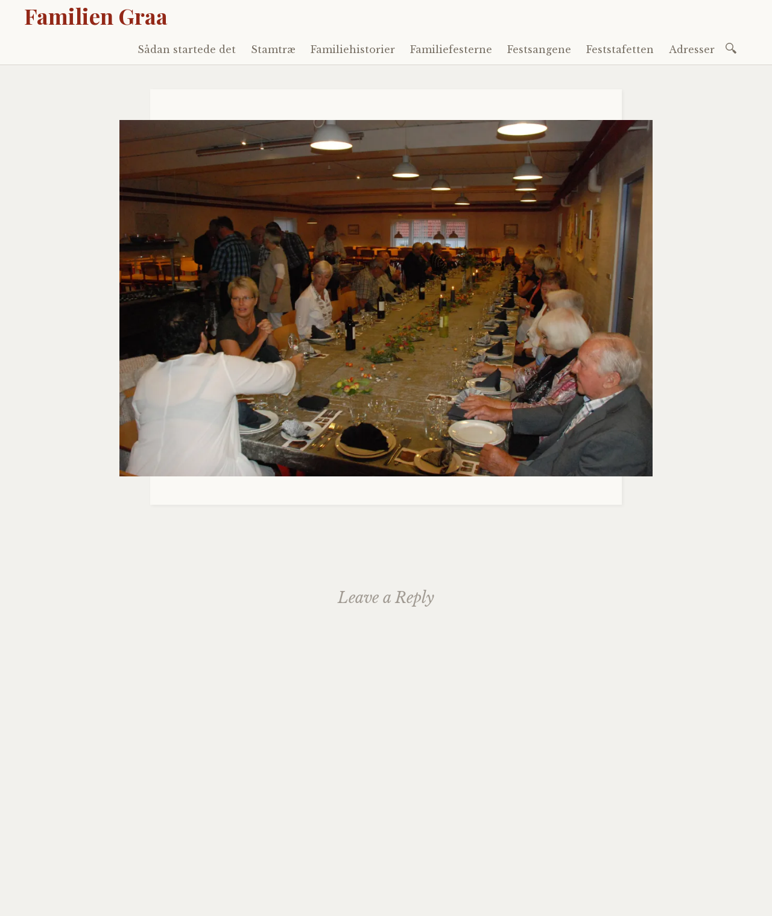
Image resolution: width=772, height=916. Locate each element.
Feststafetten (620, 49)
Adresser (692, 49)
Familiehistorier (353, 49)
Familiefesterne (451, 49)
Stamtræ (273, 49)
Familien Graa (96, 15)
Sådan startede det (187, 49)
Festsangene (539, 49)
